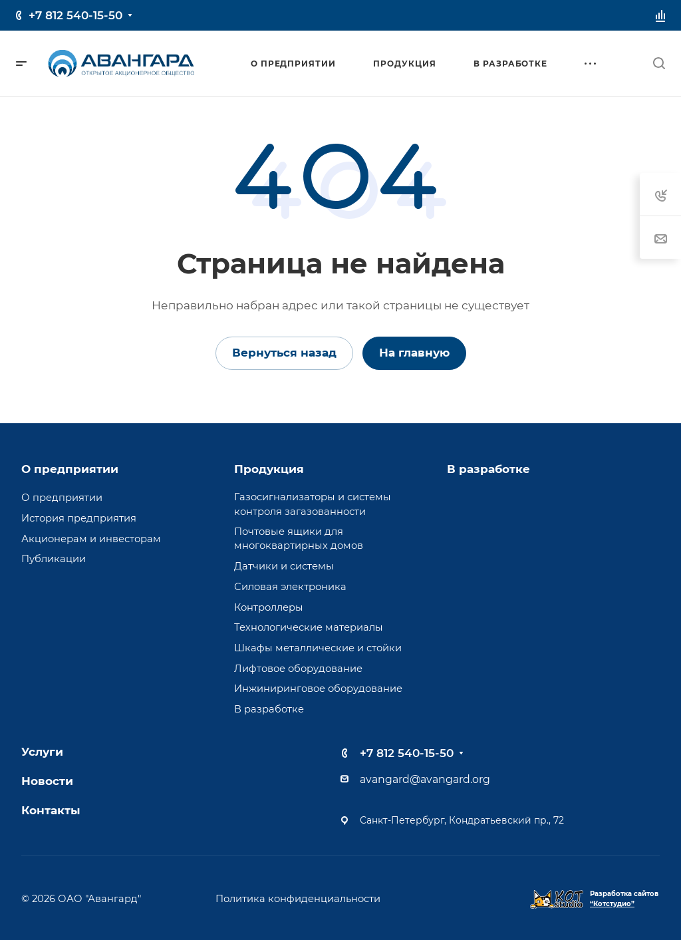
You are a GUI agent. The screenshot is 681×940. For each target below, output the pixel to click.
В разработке (269, 709)
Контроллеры (268, 607)
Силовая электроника (290, 587)
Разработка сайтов (624, 898)
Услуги (42, 751)
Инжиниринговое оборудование (318, 689)
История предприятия (78, 518)
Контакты (50, 810)
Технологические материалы (308, 627)
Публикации (53, 559)
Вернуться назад (284, 352)
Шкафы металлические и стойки (318, 648)
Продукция (269, 469)
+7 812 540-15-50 (75, 15)
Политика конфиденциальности (297, 899)
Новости (47, 781)
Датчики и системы (284, 566)
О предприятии (69, 469)
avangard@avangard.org (425, 779)
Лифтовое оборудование (298, 669)
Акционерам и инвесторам (91, 539)
